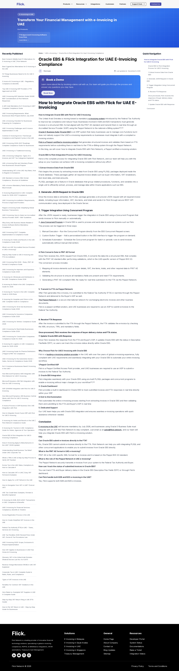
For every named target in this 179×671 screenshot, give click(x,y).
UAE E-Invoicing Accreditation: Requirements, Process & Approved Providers (18, 201)
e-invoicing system (96, 118)
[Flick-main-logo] (21, 4)
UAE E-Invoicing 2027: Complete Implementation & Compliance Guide (15, 233)
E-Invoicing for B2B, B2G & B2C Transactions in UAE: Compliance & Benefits (18, 501)
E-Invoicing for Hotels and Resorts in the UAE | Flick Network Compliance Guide (19, 422)
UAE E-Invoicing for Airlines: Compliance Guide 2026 (19, 323)
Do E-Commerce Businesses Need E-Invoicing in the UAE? (19, 367)
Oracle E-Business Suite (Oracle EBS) (55, 132)
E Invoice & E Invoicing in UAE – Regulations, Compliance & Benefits (18, 82)
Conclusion (151, 108)
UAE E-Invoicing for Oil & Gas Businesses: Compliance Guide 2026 (17, 308)
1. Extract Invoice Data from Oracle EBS (160, 73)
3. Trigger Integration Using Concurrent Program (161, 86)
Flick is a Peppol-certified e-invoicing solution (58, 142)
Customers (110, 4)
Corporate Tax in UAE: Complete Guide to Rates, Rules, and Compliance (17, 573)
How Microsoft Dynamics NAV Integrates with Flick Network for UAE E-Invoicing (18, 375)
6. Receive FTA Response (157, 91)
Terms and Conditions (157, 666)
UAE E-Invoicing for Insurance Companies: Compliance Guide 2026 (17, 315)
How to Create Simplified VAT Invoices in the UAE (18, 521)
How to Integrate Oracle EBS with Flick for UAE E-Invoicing (158, 61)
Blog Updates (109, 650)
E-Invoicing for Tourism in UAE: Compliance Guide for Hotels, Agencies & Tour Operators (18, 429)
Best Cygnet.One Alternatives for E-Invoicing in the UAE (19, 68)
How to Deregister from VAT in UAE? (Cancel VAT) (18, 486)
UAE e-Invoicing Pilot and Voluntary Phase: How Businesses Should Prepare (17, 164)
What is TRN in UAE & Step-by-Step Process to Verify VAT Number (19, 459)
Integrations (95, 4)
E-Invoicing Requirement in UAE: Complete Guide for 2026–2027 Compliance (17, 194)
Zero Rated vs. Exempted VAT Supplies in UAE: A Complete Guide (19, 593)
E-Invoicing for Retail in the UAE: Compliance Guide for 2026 (18, 285)
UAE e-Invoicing (51, 53)
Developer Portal (137, 639)
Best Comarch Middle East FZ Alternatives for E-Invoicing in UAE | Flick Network (18, 60)
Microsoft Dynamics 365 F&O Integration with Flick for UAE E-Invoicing (18, 382)
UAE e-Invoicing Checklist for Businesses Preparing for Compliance (17, 122)
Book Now (48, 93)
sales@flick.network (113, 430)
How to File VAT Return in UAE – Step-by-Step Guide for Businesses (18, 608)
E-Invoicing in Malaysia (74, 639)
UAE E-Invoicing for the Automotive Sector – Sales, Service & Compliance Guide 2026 (18, 360)
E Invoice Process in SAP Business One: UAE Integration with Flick (18, 407)
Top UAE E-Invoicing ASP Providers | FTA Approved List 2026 (17, 90)
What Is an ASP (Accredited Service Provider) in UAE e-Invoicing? (18, 248)
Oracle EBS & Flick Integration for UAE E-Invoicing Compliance (17, 436)
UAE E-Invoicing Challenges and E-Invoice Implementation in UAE (17, 129)
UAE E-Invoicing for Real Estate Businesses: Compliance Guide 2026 (18, 330)
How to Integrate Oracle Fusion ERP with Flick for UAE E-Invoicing (18, 414)
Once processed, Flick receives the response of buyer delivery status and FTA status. (161, 98)
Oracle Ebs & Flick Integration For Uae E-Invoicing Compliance (81, 53)
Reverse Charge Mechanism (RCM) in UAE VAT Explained (19, 566)
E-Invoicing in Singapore (75, 650)
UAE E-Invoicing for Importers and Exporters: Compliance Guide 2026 (18, 271)
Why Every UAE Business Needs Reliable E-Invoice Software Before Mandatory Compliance (18, 225)
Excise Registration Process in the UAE (16, 515)
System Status (136, 643)
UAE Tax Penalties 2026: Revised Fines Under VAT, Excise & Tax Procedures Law (18, 536)
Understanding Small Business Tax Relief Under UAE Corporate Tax (17, 451)
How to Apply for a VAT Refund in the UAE (17, 480)
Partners (123, 4)
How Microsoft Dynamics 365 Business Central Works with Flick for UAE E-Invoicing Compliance (19, 398)
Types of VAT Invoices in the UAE (14, 579)
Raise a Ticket (136, 650)
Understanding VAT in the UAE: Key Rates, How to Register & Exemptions (19, 172)
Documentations (137, 646)
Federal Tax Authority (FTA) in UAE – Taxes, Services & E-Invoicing (17, 529)
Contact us (108, 646)
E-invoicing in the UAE (48, 426)
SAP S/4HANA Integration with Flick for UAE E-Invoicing (19, 390)
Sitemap (107, 654)
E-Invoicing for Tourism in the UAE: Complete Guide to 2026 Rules (18, 293)
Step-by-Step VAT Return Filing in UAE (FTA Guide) (17, 601)
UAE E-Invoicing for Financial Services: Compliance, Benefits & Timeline (16, 509)
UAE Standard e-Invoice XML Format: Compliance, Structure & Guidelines (15, 179)
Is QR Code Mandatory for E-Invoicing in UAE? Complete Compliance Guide (18, 107)
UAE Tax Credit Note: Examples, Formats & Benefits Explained (17, 494)
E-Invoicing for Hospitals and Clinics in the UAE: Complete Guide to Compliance (17, 300)
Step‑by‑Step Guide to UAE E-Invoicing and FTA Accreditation (17, 256)
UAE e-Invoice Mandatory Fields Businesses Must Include (18, 186)
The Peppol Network (48, 300)
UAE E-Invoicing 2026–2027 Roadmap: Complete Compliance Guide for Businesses (18, 144)
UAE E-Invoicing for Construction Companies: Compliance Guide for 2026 (18, 338)
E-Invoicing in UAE (72, 646)
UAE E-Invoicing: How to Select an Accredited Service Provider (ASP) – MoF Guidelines (18, 216)
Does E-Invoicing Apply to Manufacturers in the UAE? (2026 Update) (18, 444)
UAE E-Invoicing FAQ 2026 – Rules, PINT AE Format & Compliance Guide (18, 263)
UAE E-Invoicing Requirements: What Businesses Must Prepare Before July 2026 (18, 115)
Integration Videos (137, 654)
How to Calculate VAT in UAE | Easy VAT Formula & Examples (16, 474)
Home (41, 53)
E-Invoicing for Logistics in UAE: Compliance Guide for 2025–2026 (18, 345)
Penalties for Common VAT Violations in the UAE (17, 586)
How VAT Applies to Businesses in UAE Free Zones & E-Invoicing (18, 551)
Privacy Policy (137, 666)
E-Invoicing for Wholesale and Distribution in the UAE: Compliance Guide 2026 (18, 278)
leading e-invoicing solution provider (62, 354)
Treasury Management (74, 654)
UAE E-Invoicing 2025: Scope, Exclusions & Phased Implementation (17, 543)
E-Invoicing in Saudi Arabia (76, 643)
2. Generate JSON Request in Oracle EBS (160, 80)
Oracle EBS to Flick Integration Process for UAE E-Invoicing (159, 67)
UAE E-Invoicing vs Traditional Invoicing (16, 151)
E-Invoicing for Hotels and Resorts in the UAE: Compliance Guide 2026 (18, 241)
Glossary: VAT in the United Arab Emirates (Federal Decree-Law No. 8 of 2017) (17, 558)
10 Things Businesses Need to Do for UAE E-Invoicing (18, 75)
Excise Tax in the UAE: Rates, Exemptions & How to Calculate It (17, 466)
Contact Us (155, 4)
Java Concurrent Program (52, 222)
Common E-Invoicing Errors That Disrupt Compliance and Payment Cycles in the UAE (18, 137)
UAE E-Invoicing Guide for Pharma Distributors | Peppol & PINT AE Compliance (18, 352)
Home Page (109, 639)
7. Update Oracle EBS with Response (161, 104)
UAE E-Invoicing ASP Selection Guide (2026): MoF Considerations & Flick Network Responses (18, 98)
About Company (111, 643)
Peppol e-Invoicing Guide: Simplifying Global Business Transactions (18, 209)
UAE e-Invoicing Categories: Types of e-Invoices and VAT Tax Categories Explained (18, 157)
